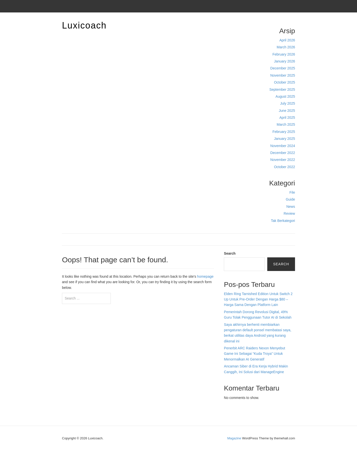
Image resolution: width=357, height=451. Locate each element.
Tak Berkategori (283, 221)
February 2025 (283, 132)
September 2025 (282, 89)
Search (230, 253)
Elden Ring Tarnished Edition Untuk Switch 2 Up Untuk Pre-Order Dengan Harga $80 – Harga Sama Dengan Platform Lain (258, 299)
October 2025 (284, 82)
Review (289, 213)
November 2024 (282, 146)
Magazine (234, 438)
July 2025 (287, 103)
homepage (205, 276)
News (290, 207)
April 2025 (287, 118)
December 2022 (282, 153)
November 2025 (282, 75)
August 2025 (285, 96)
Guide (290, 199)
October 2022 (284, 167)
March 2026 (286, 47)
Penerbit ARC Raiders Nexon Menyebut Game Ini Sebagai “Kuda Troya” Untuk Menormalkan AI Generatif (254, 353)
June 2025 (287, 111)
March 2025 (286, 124)
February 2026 (283, 54)
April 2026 (287, 40)
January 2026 (284, 61)
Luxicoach (84, 25)
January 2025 (284, 139)
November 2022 (282, 160)
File (292, 192)
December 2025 (282, 68)
